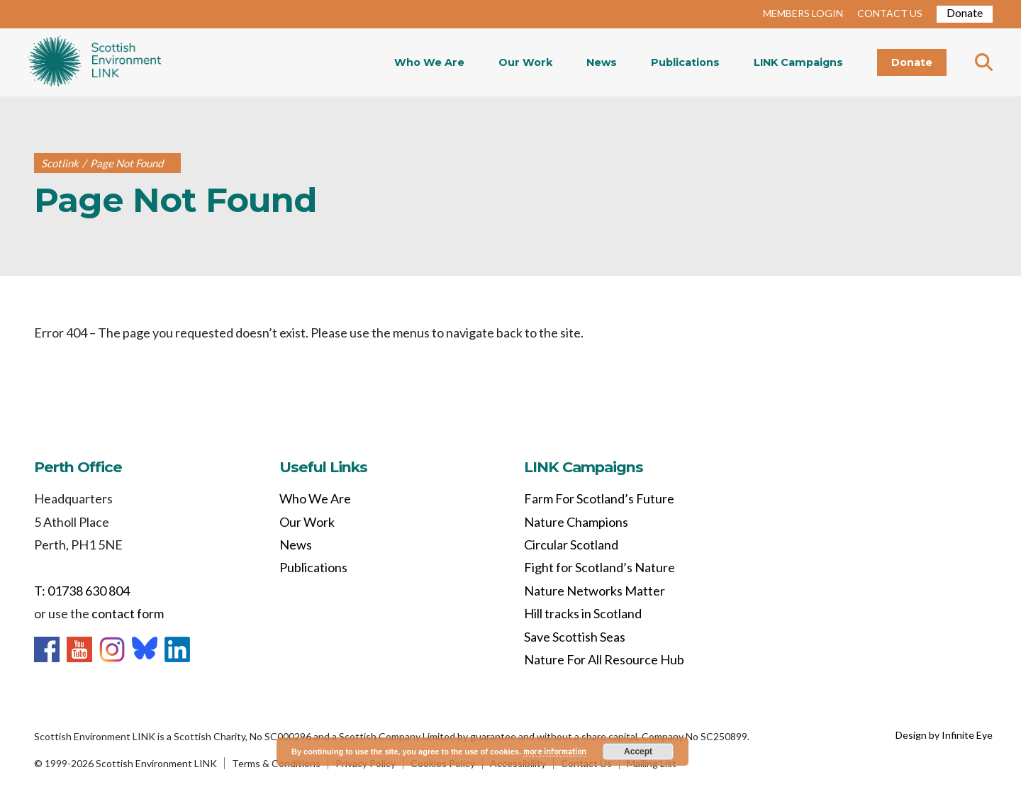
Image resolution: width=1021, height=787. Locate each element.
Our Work (525, 62)
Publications (685, 62)
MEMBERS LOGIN (803, 13)
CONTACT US (889, 13)
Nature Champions (576, 522)
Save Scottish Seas (574, 636)
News (601, 62)
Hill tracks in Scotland (583, 613)
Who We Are (429, 62)
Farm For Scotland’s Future (599, 498)
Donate (965, 12)
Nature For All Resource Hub (604, 659)
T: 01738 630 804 (82, 590)
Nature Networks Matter (594, 590)
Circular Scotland (571, 544)
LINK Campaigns (798, 62)
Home (94, 62)
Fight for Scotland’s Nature (599, 567)
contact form (127, 613)
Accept (638, 752)
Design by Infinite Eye (944, 735)
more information (554, 751)
